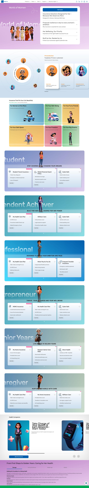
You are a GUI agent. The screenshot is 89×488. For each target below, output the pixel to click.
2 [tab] (50, 91)
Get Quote (60, 9)
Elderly (65, 467)
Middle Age (49, 467)
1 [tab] (46, 91)
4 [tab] (57, 91)
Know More (11, 183)
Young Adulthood (32, 467)
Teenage (14, 467)
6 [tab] (65, 91)
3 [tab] (54, 91)
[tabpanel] (51, 76)
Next (78, 456)
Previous (74, 456)
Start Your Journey (19, 456)
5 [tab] (61, 91)
